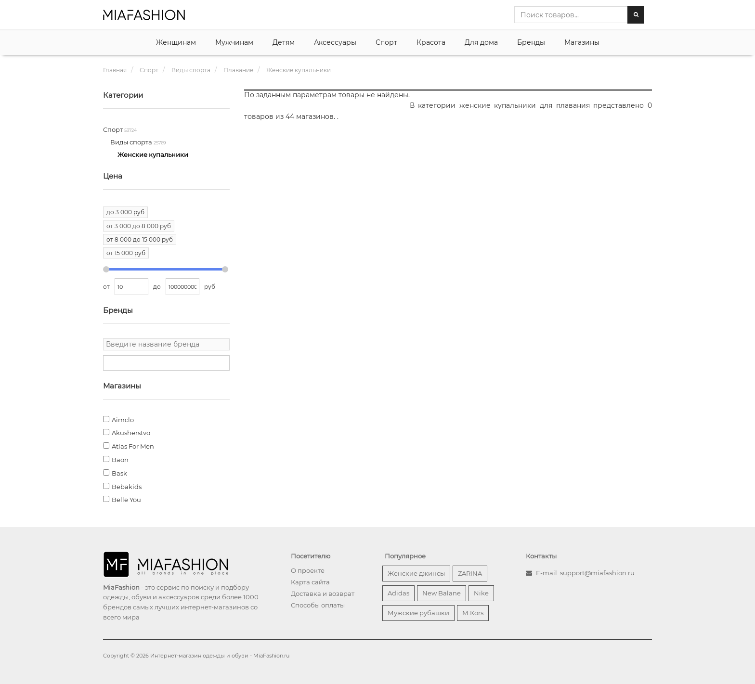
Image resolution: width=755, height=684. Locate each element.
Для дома (481, 42)
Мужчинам (234, 42)
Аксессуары (335, 42)
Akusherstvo (131, 433)
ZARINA (470, 573)
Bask (119, 473)
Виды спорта (132, 142)
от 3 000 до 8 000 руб (138, 226)
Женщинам (176, 42)
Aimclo (123, 420)
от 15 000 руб (125, 253)
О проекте (308, 570)
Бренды (531, 42)
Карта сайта (310, 582)
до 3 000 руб (125, 212)
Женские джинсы (416, 573)
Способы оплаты (318, 605)
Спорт (386, 42)
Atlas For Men (133, 446)
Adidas (398, 593)
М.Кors (472, 613)
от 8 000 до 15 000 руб (139, 239)
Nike (481, 593)
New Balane (441, 593)
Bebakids (127, 486)
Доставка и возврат (322, 593)
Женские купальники (152, 154)
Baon (120, 460)
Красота (431, 42)
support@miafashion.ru (597, 573)
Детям (284, 42)
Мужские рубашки (418, 613)
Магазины (581, 42)
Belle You (126, 499)
